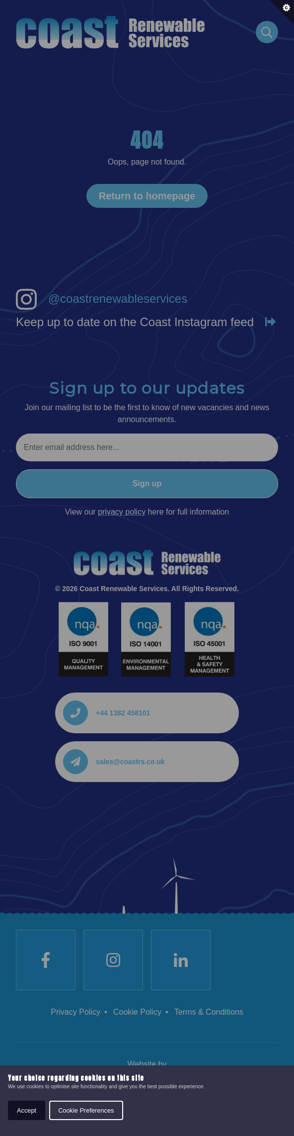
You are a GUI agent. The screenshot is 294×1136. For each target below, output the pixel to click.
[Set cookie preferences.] (281, 12)
